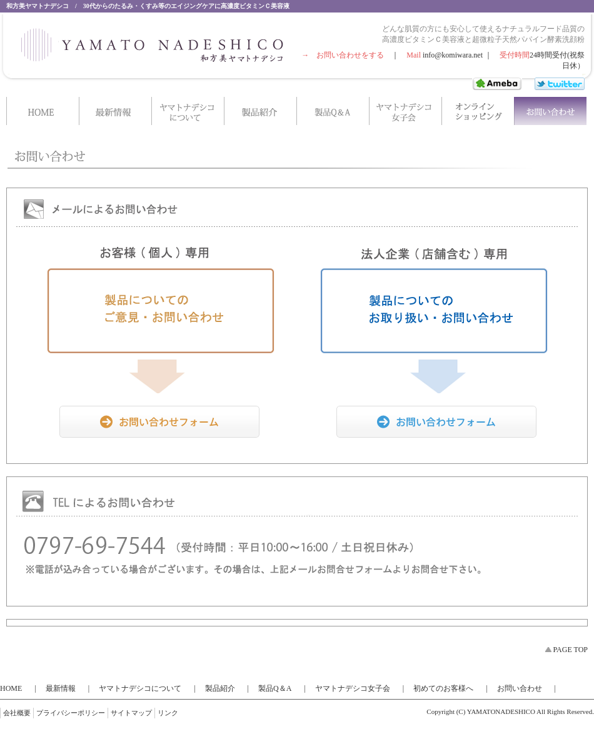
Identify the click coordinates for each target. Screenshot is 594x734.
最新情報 (61, 688)
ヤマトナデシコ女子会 (352, 688)
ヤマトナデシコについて (140, 688)
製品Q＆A (274, 688)
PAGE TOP (570, 649)
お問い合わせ (519, 688)
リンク (168, 712)
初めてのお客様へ (443, 688)
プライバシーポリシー (70, 712)
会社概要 (17, 712)
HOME (11, 688)
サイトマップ (131, 712)
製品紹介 (220, 688)
